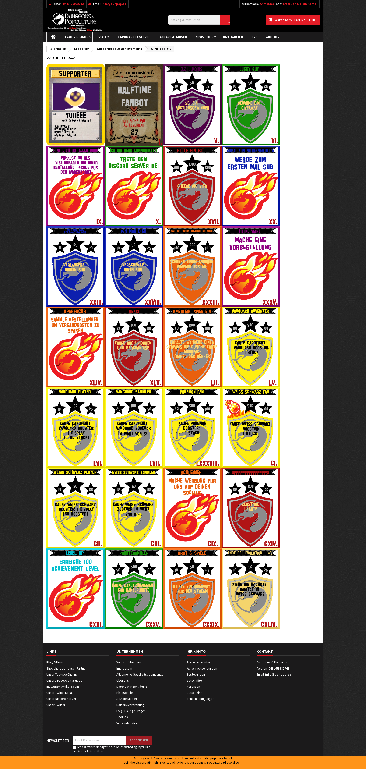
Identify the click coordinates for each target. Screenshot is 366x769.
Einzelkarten (232, 37)
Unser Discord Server (61, 699)
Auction (272, 37)
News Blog (204, 37)
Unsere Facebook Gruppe (64, 680)
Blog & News (55, 662)
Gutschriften (195, 680)
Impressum (124, 668)
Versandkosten (127, 723)
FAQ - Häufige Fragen (131, 711)
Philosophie (124, 693)
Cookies (122, 717)
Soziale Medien (127, 699)
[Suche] (199, 20)
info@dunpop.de (114, 4)
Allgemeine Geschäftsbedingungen (140, 674)
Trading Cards (76, 37)
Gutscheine (194, 693)
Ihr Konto (196, 651)
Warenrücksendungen (202, 668)
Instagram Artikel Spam (62, 686)
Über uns (122, 680)
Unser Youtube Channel (62, 674)
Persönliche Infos (199, 662)
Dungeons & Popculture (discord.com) (216, 762)
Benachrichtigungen (200, 699)
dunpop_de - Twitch (219, 758)
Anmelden (267, 4)
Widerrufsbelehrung (130, 662)
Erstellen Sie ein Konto (300, 4)
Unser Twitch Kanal (59, 693)
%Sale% (103, 37)
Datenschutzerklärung (131, 686)
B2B (254, 37)
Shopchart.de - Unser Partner (66, 668)
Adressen (193, 686)
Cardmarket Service (134, 37)
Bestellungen (196, 674)
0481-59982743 (73, 4)
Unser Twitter (55, 705)
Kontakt (265, 651)
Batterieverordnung (130, 705)
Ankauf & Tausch (173, 37)
